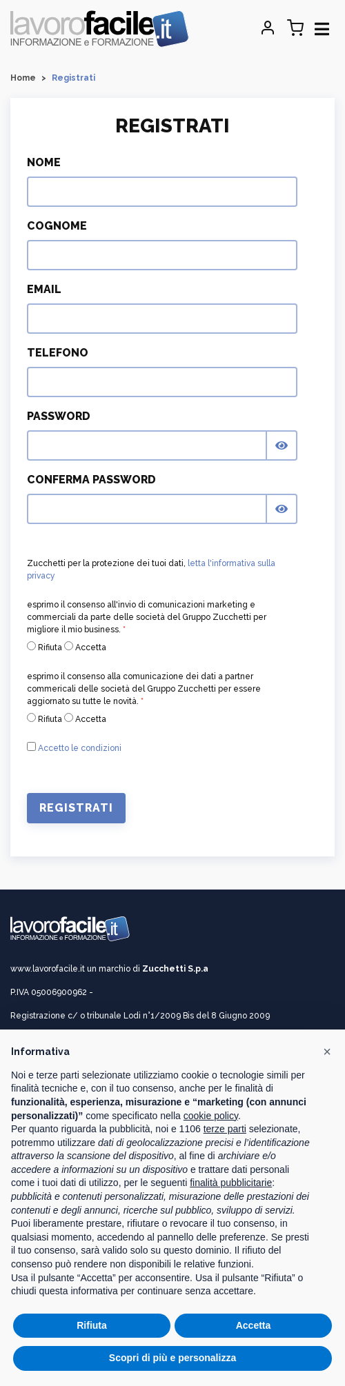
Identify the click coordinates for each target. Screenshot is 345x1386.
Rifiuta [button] (92, 1325)
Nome (44, 162)
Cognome (57, 225)
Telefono (57, 352)
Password (58, 416)
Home (23, 78)
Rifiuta (44, 646)
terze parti (225, 1128)
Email (44, 289)
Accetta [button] (253, 1325)
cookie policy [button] (211, 1115)
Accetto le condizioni (79, 748)
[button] (327, 1052)
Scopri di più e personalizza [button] (172, 1357)
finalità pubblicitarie (231, 1182)
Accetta (85, 646)
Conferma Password (91, 479)
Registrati (76, 807)
